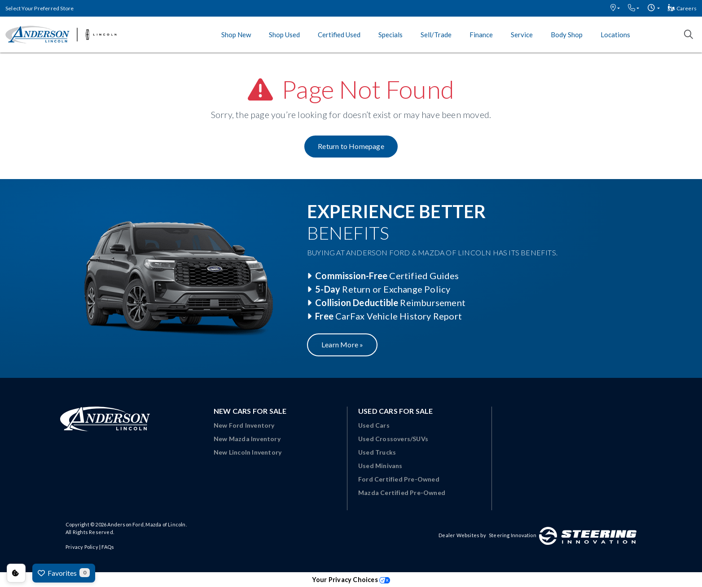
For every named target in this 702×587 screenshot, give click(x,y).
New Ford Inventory (244, 425)
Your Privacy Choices (351, 579)
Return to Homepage (351, 146)
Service (522, 35)
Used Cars (374, 425)
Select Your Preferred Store (39, 8)
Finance (481, 35)
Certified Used (339, 35)
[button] (615, 8)
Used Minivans (380, 465)
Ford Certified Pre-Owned (398, 479)
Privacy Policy (82, 547)
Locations (615, 35)
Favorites (64, 572)
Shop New (236, 35)
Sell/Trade (436, 35)
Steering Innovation (512, 535)
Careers (682, 8)
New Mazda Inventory (247, 438)
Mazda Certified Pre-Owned (401, 492)
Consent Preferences (16, 573)
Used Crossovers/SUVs (393, 438)
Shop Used (284, 35)
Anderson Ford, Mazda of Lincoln (146, 524)
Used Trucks (377, 452)
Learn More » (342, 344)
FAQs (107, 547)
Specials (390, 35)
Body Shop (567, 35)
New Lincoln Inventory (247, 452)
